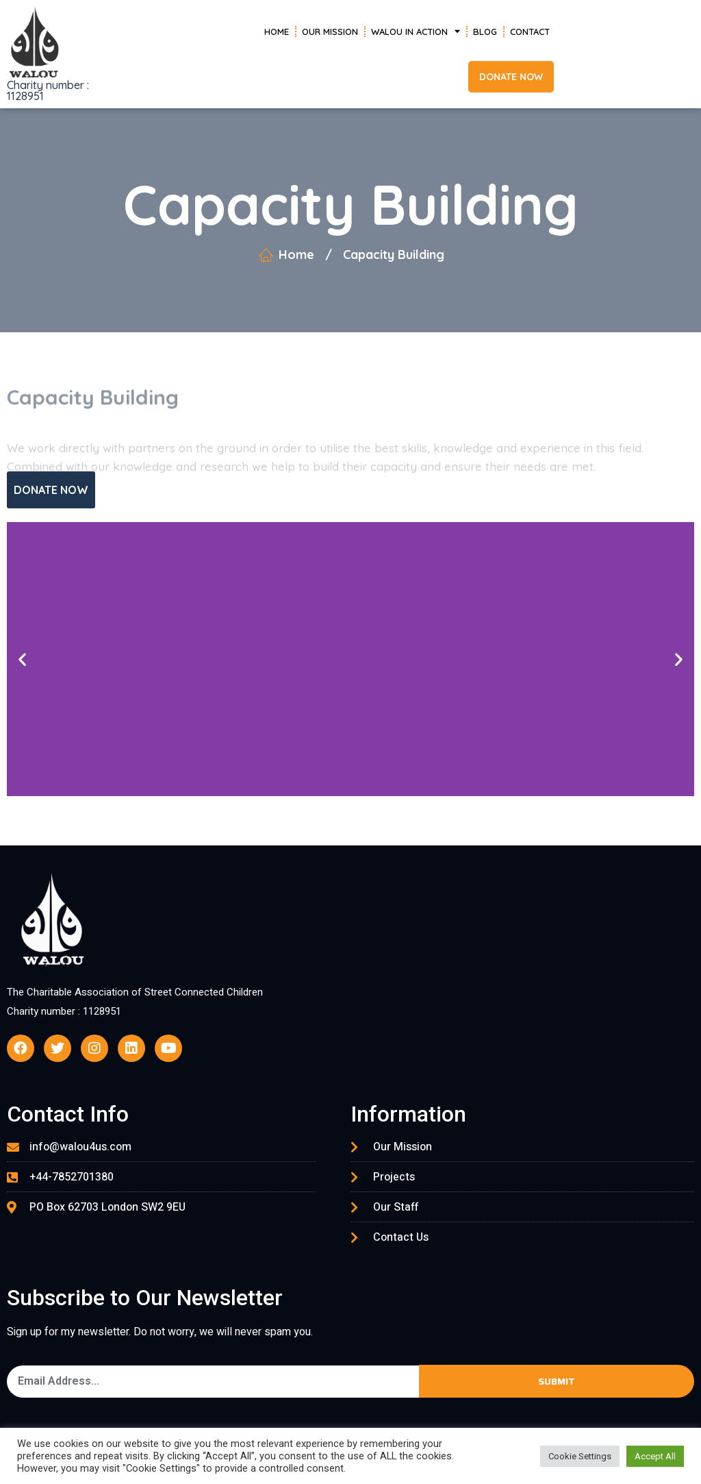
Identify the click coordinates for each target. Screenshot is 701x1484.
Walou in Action (415, 31)
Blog (485, 31)
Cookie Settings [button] (579, 1456)
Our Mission (330, 31)
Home (276, 31)
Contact (530, 31)
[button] (511, 76)
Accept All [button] (655, 1456)
